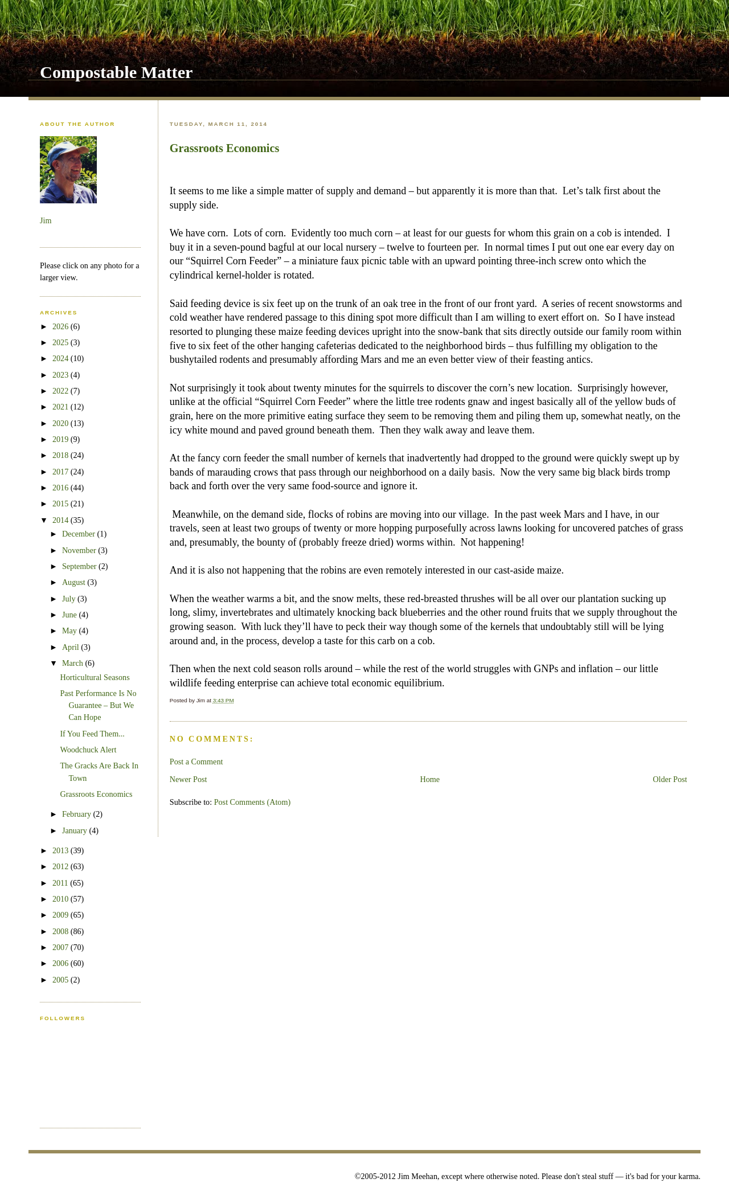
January (75, 830)
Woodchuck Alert (88, 749)
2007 (61, 947)
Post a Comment (196, 761)
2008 (61, 931)
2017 (61, 471)
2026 (61, 326)
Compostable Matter (116, 72)
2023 (61, 374)
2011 (61, 882)
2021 (61, 406)
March (73, 663)
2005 (61, 979)
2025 (61, 342)
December (79, 533)
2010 (61, 898)
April (71, 647)
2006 (61, 963)
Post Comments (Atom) (252, 802)
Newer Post (188, 779)
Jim (45, 220)
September (80, 566)
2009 (61, 914)
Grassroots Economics (225, 148)
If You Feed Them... (92, 733)
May (70, 630)
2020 (61, 423)
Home (430, 779)
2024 (61, 358)
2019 (61, 439)
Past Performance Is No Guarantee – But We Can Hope (98, 705)
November (80, 550)
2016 (61, 487)
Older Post (670, 779)
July (69, 598)
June (70, 614)
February (77, 813)
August (74, 582)
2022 (61, 390)
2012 (61, 866)
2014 (61, 520)
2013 (61, 850)
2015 (61, 503)
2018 (61, 455)
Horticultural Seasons (94, 677)
